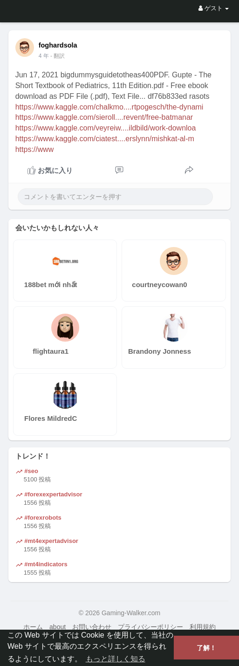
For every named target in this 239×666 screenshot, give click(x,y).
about (57, 627)
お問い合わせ (91, 627)
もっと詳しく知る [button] (115, 659)
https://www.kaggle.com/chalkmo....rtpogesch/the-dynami (109, 107)
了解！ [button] (206, 648)
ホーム (33, 627)
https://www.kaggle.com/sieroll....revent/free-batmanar (104, 117)
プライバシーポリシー (150, 627)
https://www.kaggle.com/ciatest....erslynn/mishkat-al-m (104, 139)
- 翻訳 (57, 56)
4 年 (44, 56)
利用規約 (203, 627)
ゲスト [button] (213, 8)
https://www (34, 149)
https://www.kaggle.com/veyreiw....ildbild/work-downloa (105, 128)
